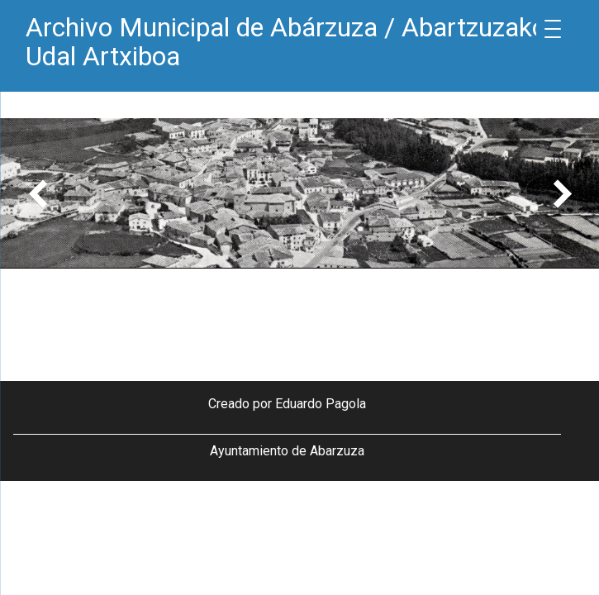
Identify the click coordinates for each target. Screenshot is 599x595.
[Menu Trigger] (552, 28)
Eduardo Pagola (320, 404)
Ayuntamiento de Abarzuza (287, 451)
